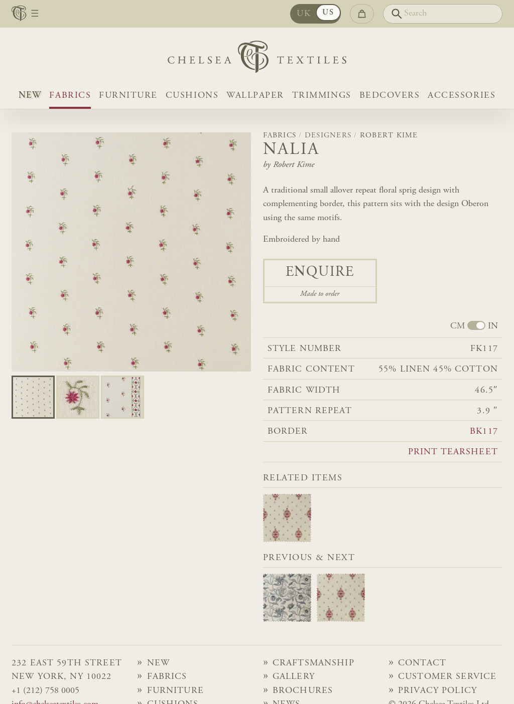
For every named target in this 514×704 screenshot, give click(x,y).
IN (493, 326)
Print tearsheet (453, 452)
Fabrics (70, 95)
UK (304, 14)
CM (457, 326)
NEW (30, 95)
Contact (422, 663)
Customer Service (447, 676)
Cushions (192, 95)
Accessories (461, 95)
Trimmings (321, 95)
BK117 (484, 431)
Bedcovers (389, 95)
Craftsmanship (313, 663)
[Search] (442, 14)
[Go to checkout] (362, 14)
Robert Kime (389, 135)
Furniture (128, 95)
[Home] (257, 59)
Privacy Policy (437, 690)
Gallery (294, 676)
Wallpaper (255, 95)
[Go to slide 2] (122, 397)
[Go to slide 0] (33, 397)
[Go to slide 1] (77, 397)
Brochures (303, 690)
